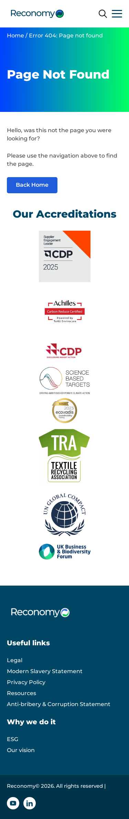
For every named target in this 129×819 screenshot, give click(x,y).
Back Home (32, 185)
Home (15, 35)
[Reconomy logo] (37, 14)
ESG (12, 739)
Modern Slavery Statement (45, 671)
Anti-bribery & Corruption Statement (58, 704)
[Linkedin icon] (29, 803)
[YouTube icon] (13, 803)
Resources (21, 693)
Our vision (21, 750)
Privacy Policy (26, 682)
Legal (14, 660)
